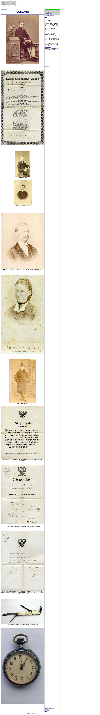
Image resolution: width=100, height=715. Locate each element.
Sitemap (22, 5)
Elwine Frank (48, 47)
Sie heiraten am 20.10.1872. (51, 49)
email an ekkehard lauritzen (49, 708)
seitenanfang (47, 66)
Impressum (25, 5)
